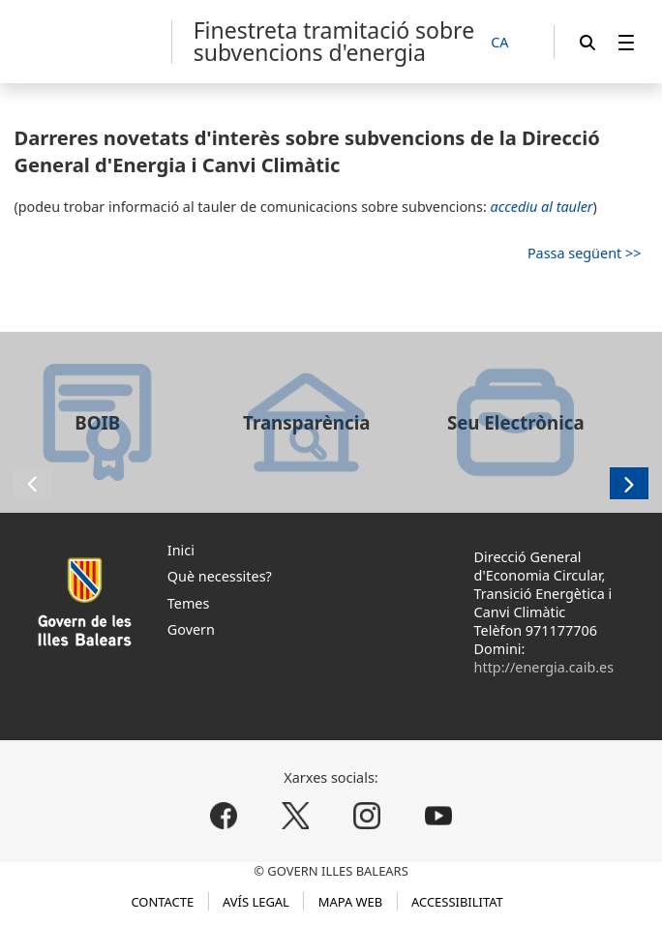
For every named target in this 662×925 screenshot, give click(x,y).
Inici (181, 550)
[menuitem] (626, 42)
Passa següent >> (584, 253)
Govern (191, 629)
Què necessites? (219, 576)
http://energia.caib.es (544, 667)
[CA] (510, 43)
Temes (188, 603)
